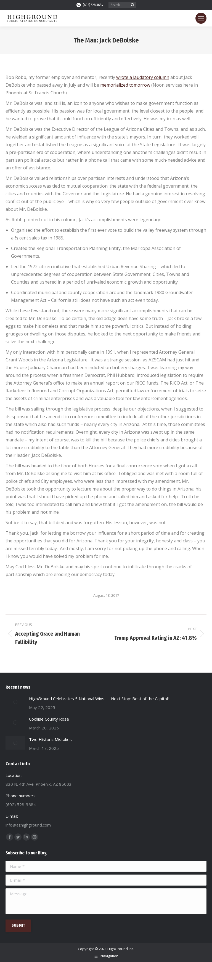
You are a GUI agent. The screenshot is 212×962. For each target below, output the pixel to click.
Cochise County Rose (49, 719)
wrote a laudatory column (142, 77)
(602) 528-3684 (89, 4)
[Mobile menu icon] (200, 18)
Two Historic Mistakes (50, 739)
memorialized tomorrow (125, 85)
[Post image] (15, 702)
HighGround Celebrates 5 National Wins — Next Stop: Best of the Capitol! (99, 698)
